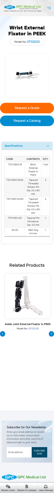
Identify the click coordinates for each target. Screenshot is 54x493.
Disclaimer (11, 480)
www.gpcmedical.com (24, 452)
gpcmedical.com (31, 472)
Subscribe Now (39, 398)
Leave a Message (46, 490)
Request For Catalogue (26, 490)
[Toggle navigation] (49, 8)
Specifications (14, 145)
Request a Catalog (27, 121)
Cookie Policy (41, 480)
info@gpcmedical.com (24, 445)
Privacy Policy (25, 480)
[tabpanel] (27, 75)
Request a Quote (27, 108)
